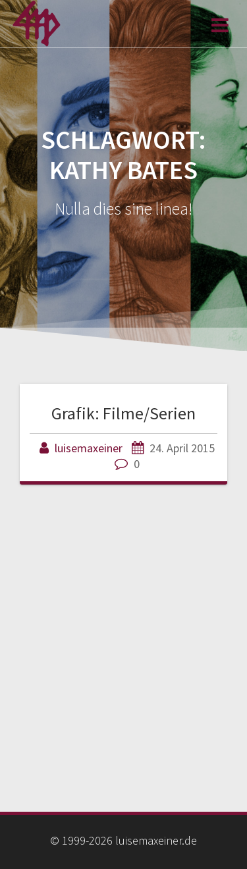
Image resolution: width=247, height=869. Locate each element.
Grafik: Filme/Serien (123, 413)
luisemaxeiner (89, 448)
